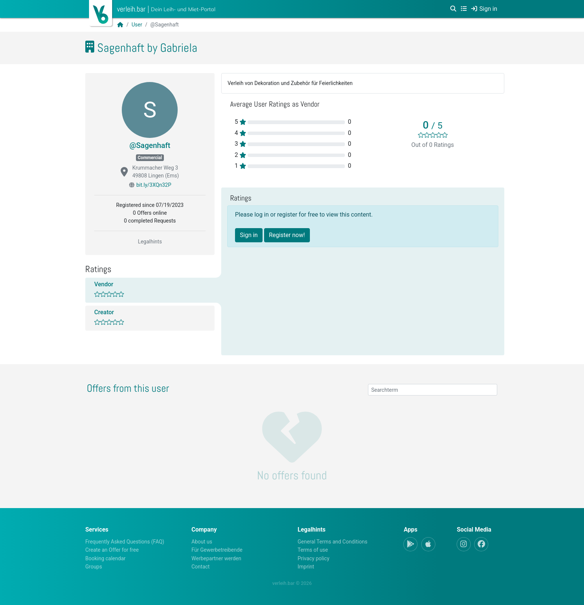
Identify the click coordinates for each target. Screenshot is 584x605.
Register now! (287, 235)
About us (201, 542)
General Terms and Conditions (332, 542)
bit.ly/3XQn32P (153, 185)
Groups (93, 567)
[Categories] (463, 9)
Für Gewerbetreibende (216, 550)
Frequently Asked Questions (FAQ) (124, 542)
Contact (200, 567)
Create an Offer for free (112, 550)
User (136, 25)
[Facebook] (481, 544)
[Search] (453, 9)
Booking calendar (105, 558)
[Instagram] (463, 544)
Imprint (306, 567)
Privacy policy (313, 558)
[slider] (433, 135)
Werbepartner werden (216, 558)
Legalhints (150, 242)
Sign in (249, 235)
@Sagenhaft (150, 145)
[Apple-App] (428, 544)
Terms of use (313, 550)
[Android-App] (410, 544)
